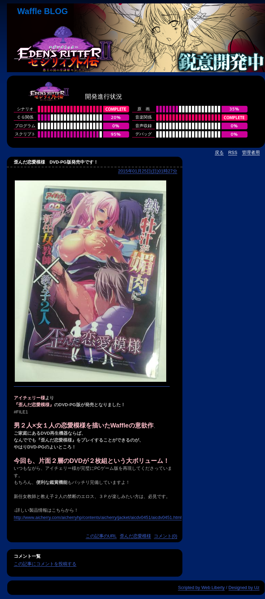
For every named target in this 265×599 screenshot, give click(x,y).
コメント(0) (165, 536)
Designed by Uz (244, 587)
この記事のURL (101, 536)
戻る (219, 152)
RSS (232, 152)
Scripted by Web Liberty (201, 587)
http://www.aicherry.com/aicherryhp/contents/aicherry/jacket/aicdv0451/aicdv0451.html (98, 517)
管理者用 (251, 152)
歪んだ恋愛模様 (135, 536)
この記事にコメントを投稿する (45, 563)
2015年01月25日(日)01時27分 (147, 171)
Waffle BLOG (42, 11)
